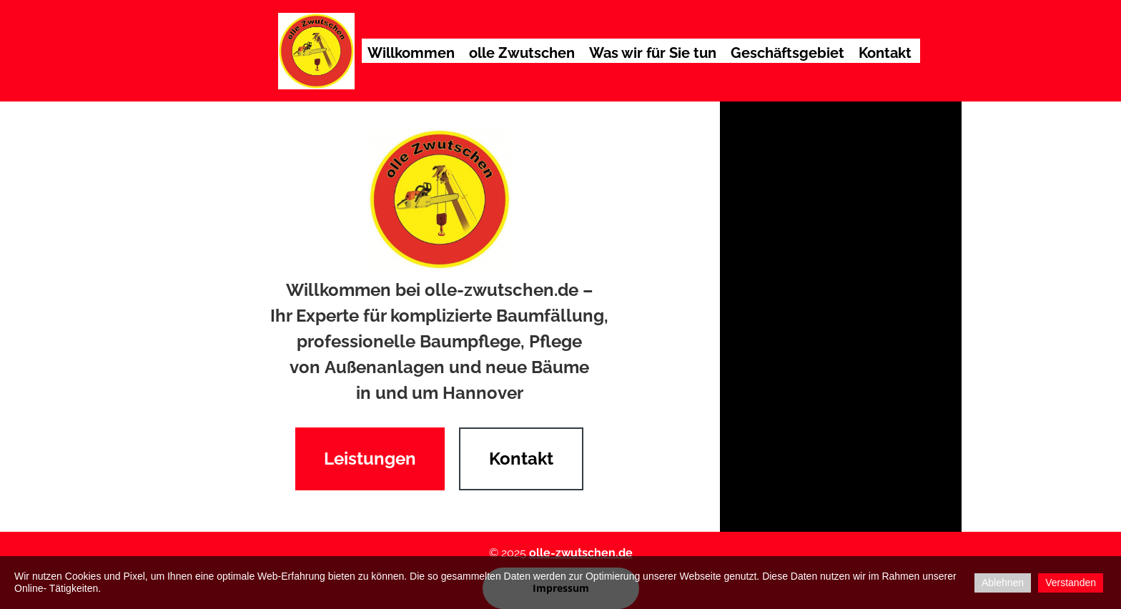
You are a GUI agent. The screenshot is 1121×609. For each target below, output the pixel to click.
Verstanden (1070, 582)
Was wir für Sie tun (652, 52)
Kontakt (885, 52)
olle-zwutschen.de (581, 553)
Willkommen (411, 52)
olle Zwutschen (522, 52)
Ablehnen (1003, 582)
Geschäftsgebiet (787, 52)
